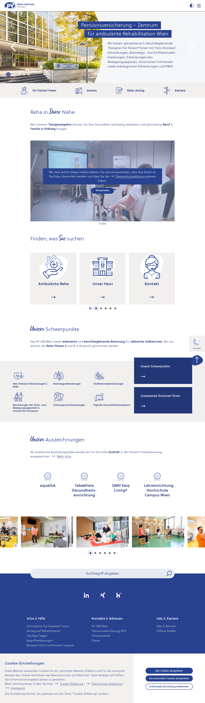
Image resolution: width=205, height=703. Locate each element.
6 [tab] (114, 553)
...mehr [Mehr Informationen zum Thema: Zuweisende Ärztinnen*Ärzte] (143, 406)
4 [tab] (29, 74)
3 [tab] (24, 74)
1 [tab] (14, 74)
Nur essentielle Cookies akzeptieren (169, 678)
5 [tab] (115, 308)
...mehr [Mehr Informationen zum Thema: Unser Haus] (102, 297)
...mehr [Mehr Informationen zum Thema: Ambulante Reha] (53, 297)
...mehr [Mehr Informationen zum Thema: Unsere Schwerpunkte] (143, 376)
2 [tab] (19, 74)
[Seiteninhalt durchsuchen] (102, 573)
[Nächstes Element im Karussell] (191, 47)
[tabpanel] (102, 47)
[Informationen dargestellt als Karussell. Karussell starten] (90, 308)
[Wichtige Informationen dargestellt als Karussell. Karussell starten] (8, 74)
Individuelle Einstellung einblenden (169, 686)
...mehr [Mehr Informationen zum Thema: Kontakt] (152, 297)
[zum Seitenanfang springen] (197, 359)
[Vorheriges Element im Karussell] (14, 47)
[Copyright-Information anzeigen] (16, 545)
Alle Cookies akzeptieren (169, 670)
